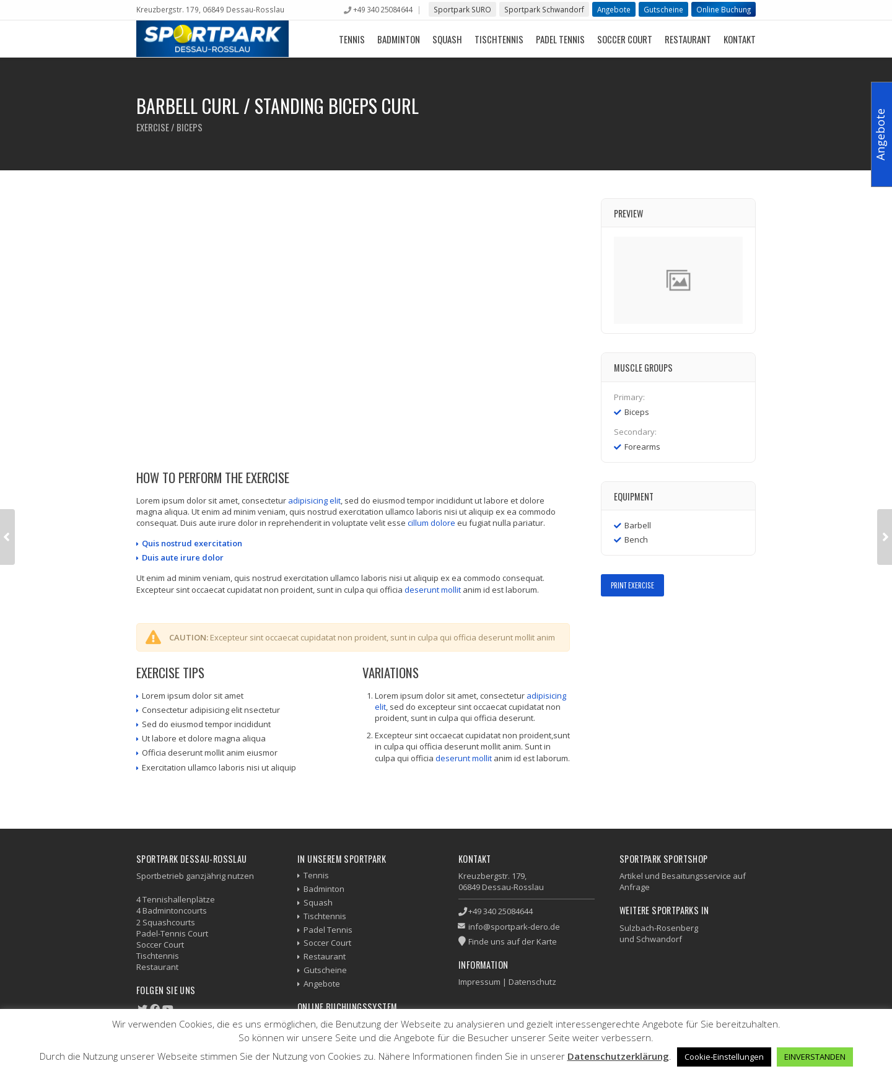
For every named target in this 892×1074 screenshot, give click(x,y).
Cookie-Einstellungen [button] (724, 1056)
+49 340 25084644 (383, 9)
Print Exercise (632, 585)
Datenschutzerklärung (618, 1056)
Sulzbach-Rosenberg (658, 927)
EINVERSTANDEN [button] (815, 1056)
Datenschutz (532, 981)
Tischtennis (498, 39)
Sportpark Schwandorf (544, 9)
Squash (447, 39)
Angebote (614, 9)
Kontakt (740, 39)
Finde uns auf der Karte (512, 941)
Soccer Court (624, 39)
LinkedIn (662, 623)
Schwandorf (659, 939)
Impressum (479, 981)
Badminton (398, 39)
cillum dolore (431, 522)
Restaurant (688, 39)
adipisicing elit (314, 500)
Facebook (608, 623)
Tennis (352, 39)
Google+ (644, 623)
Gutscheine (663, 9)
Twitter (626, 623)
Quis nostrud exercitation (192, 543)
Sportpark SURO (462, 9)
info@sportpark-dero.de (514, 926)
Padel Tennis (560, 39)
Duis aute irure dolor (183, 557)
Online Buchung (723, 9)
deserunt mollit (432, 589)
